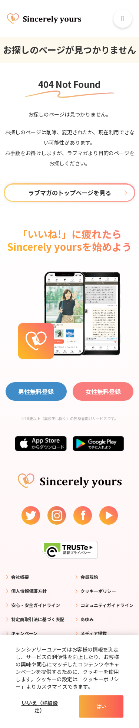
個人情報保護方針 (29, 591)
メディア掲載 (93, 633)
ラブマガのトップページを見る (69, 192)
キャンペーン (24, 633)
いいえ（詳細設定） (39, 706)
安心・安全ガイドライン (35, 605)
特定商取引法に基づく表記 (37, 619)
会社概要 (20, 577)
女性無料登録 (103, 391)
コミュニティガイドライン (106, 605)
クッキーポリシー (98, 591)
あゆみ (87, 619)
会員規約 (89, 577)
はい (101, 706)
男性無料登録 (36, 391)
